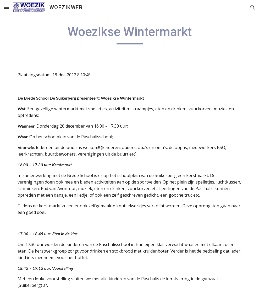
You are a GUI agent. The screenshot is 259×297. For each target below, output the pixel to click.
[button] (6, 7)
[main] (129, 34)
